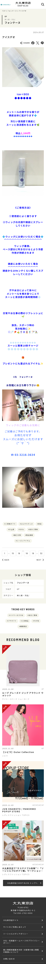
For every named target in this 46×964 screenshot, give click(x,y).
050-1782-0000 (24, 913)
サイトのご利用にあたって (14, 927)
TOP (4, 11)
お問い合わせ (9, 958)
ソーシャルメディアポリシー (15, 933)
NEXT (40, 560)
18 (29, 553)
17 (23, 553)
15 (10, 553)
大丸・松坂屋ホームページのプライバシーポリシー (21, 941)
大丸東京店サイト (11, 920)
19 (35, 553)
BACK (5, 560)
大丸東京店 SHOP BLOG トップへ (24, 883)
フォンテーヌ (12, 11)
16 (17, 553)
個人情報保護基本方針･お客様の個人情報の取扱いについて (21, 950)
